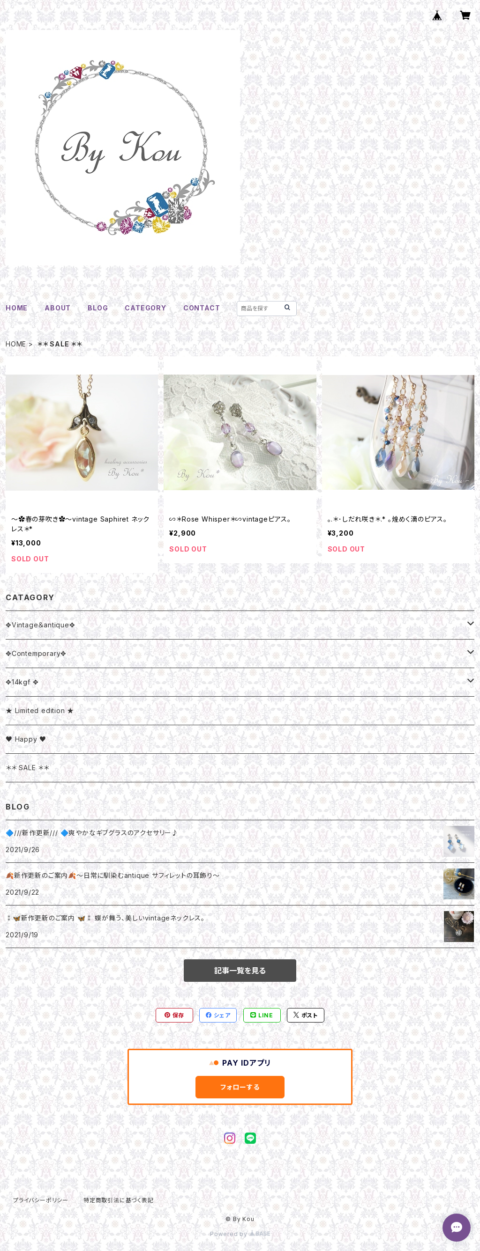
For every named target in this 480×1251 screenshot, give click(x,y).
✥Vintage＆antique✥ (40, 625)
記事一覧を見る (240, 970)
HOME (17, 308)
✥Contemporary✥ (36, 653)
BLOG (98, 308)
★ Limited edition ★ (40, 710)
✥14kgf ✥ (22, 682)
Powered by (240, 1233)
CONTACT (201, 308)
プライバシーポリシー (40, 1200)
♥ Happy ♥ (26, 739)
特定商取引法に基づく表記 (118, 1200)
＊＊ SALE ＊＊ (27, 768)
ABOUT (58, 308)
